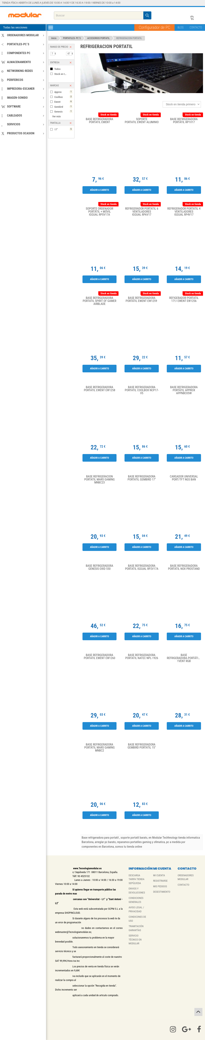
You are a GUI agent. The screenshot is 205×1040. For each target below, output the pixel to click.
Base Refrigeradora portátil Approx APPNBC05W (184, 390)
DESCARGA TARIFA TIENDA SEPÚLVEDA (137, 879)
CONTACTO (196, 27)
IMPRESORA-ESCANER (22, 88)
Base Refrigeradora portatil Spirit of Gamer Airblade (99, 300)
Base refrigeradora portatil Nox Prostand (184, 567)
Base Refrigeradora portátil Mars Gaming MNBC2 (99, 747)
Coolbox (63, 96)
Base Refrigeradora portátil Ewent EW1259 (142, 299)
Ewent (63, 101)
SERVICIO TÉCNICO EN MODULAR (135, 939)
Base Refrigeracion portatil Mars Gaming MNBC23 (99, 479)
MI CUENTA (159, 875)
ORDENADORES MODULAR (22, 35)
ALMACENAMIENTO (22, 62)
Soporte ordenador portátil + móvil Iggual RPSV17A (99, 211)
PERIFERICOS (22, 80)
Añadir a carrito (99, 190)
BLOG (181, 27)
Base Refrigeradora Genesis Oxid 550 (99, 567)
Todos (57, 68)
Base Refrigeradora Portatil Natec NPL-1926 (141, 657)
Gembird (63, 106)
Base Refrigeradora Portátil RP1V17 (184, 121)
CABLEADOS (22, 115)
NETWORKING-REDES (22, 71)
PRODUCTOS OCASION (22, 133)
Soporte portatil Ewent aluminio (142, 121)
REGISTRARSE (160, 880)
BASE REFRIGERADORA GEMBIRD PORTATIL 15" (142, 746)
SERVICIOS (22, 124)
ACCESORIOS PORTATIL (98, 38)
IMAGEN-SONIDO (22, 97)
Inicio (53, 38)
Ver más (56, 116)
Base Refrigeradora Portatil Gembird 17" (142, 478)
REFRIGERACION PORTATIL (129, 38)
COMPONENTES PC (22, 53)
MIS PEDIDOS (160, 886)
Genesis (63, 111)
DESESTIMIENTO (161, 891)
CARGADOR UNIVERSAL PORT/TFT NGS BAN (184, 478)
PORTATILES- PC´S (72, 38)
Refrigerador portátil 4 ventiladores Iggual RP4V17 (183, 211)
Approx (63, 91)
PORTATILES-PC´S (22, 44)
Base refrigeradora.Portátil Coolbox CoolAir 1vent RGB (185, 658)
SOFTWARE (22, 106)
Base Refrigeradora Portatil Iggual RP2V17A (141, 567)
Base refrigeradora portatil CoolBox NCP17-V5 (142, 390)
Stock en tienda (62, 73)
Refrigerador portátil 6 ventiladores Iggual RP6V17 (141, 211)
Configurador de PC (154, 27)
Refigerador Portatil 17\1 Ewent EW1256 (184, 299)
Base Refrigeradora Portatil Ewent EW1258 (99, 389)
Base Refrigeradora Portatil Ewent (99, 121)
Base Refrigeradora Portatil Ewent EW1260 (99, 657)
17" (63, 129)
